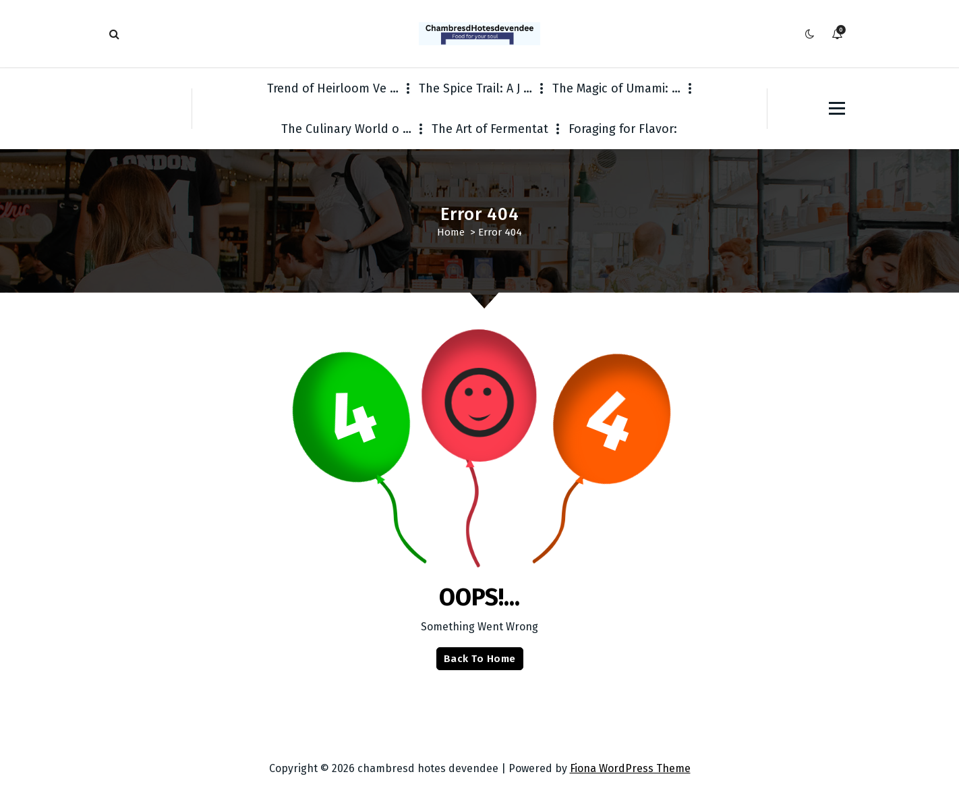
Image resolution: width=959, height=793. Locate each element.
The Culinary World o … (346, 128)
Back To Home (480, 659)
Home (451, 232)
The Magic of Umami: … (616, 88)
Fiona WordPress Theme (630, 768)
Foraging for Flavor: (623, 128)
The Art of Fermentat (490, 128)
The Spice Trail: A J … (475, 88)
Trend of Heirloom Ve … (333, 88)
